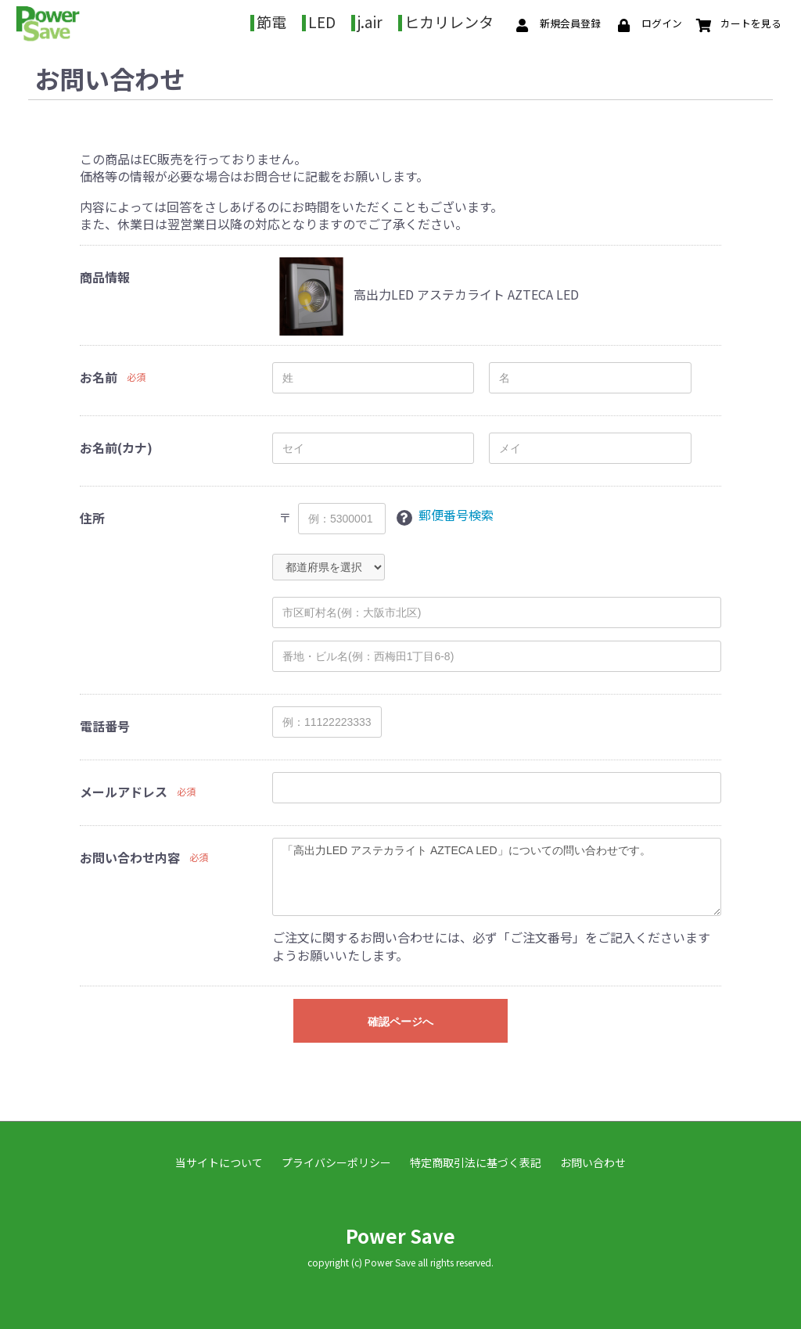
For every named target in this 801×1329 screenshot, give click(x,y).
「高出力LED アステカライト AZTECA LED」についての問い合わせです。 (496, 874)
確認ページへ (400, 1018)
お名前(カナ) (116, 444)
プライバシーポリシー (336, 1159)
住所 (92, 514)
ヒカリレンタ (485, 20)
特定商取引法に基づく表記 (475, 1159)
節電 (307, 20)
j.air (405, 20)
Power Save (400, 1232)
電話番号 (105, 722)
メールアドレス (123, 788)
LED (358, 20)
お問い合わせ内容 (130, 854)
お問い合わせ (593, 1159)
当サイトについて (219, 1159)
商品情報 (105, 273)
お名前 (98, 374)
